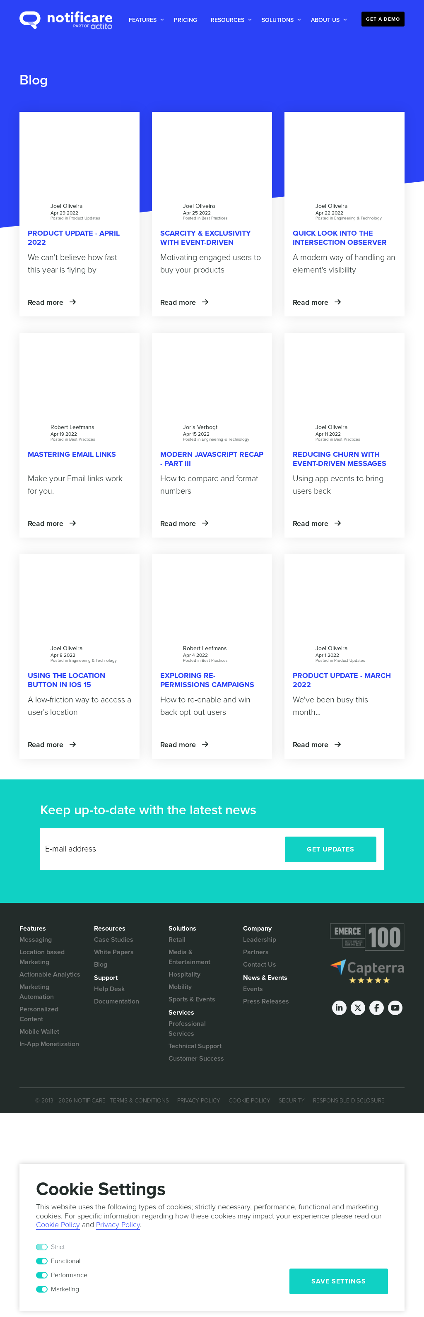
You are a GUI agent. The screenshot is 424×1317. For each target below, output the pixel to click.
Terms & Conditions (139, 1100)
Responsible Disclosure (349, 1100)
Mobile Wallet (39, 1032)
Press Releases (266, 1001)
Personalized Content (38, 1014)
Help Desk (109, 989)
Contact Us (259, 964)
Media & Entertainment (189, 957)
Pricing (185, 20)
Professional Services (187, 1029)
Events (253, 989)
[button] (144, 20)
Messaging (35, 940)
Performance (69, 1275)
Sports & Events (192, 999)
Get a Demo (383, 19)
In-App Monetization (49, 1044)
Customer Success (196, 1058)
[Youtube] (395, 1008)
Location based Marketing (42, 957)
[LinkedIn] (339, 1008)
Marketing (65, 1289)
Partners (256, 952)
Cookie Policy (249, 1100)
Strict (58, 1247)
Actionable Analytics (49, 974)
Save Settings (338, 1281)
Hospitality (184, 974)
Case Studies (113, 940)
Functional (65, 1261)
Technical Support (195, 1046)
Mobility (180, 987)
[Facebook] (376, 1008)
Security (292, 1100)
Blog (100, 964)
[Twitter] (358, 1008)
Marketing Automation (36, 992)
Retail (177, 940)
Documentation (116, 1001)
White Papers (114, 952)
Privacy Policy (198, 1100)
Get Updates (330, 849)
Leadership (259, 940)
